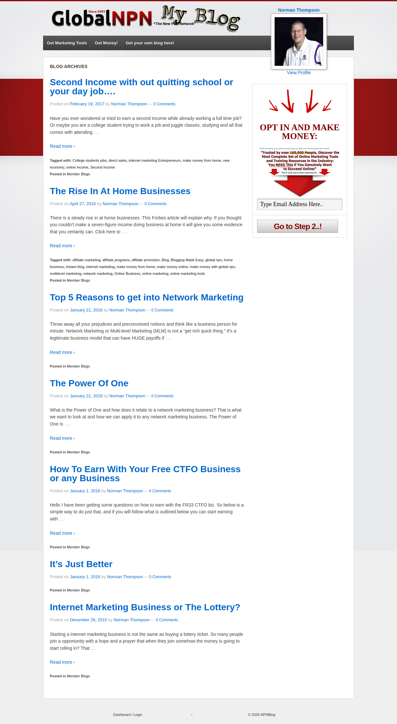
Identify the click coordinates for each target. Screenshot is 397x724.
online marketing (155, 273)
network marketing (97, 273)
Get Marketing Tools (67, 43)
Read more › (62, 146)
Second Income (102, 167)
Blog (165, 260)
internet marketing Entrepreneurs (155, 160)
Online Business (127, 273)
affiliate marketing (86, 260)
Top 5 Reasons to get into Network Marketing (147, 297)
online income (77, 167)
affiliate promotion (146, 260)
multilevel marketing (65, 273)
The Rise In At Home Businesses (120, 191)
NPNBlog (267, 715)
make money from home (202, 160)
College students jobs (90, 160)
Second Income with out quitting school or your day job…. (141, 86)
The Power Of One (89, 383)
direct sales (117, 160)
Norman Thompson (129, 103)
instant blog (75, 267)
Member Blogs (78, 174)
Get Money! (106, 43)
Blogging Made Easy (187, 260)
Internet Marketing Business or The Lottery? (145, 607)
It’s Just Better (81, 564)
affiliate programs (116, 260)
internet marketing (100, 267)
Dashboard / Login (127, 715)
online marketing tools (187, 273)
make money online (172, 267)
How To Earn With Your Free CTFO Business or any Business (145, 473)
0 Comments (164, 104)
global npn (213, 260)
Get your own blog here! (150, 43)
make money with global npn (212, 267)
